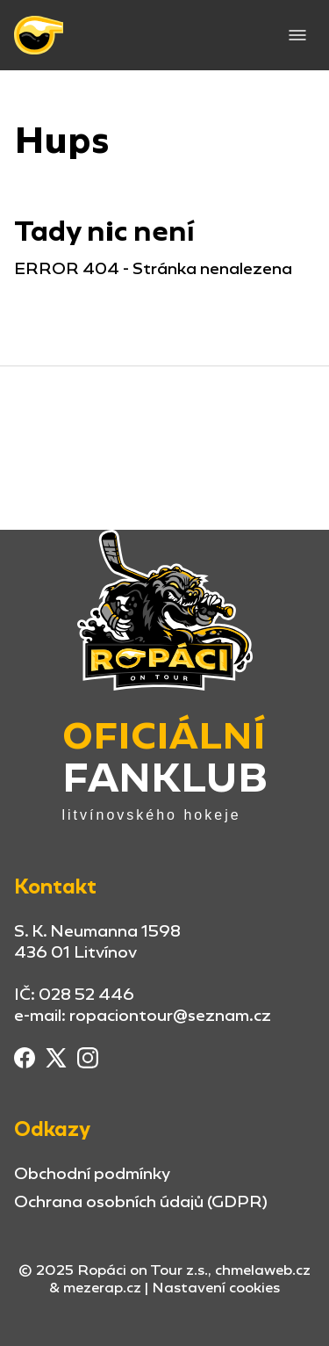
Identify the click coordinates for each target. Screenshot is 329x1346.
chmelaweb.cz (263, 1270)
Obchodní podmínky (92, 1173)
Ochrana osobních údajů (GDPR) (141, 1201)
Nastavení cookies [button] (216, 1288)
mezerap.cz (102, 1287)
